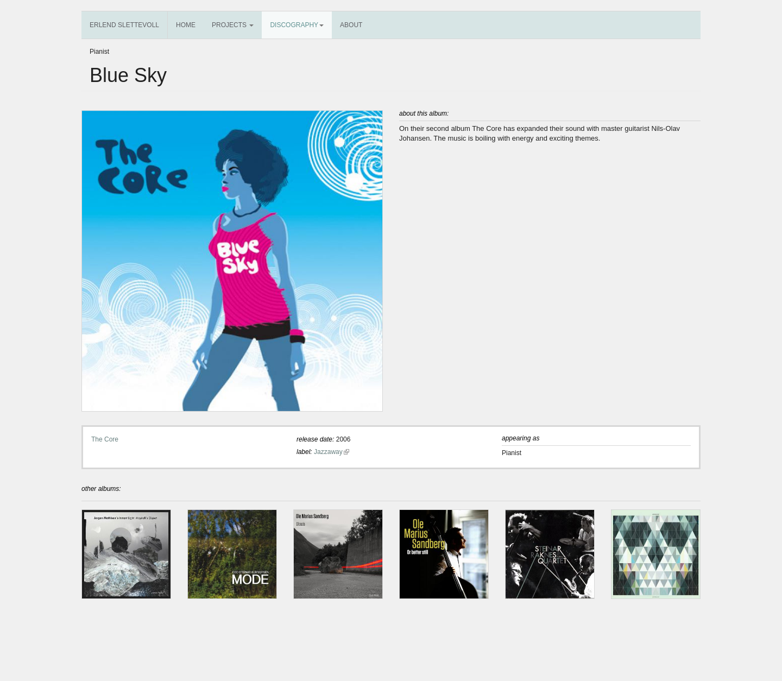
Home (185, 25)
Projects (233, 25)
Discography (297, 25)
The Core (104, 439)
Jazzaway (331, 452)
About (351, 25)
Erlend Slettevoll (124, 25)
